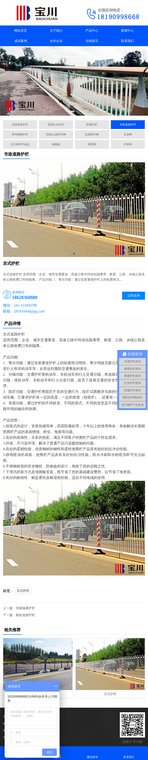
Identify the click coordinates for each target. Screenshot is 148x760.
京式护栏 (23, 590)
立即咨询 (133, 295)
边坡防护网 (92, 134)
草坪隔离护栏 (20, 134)
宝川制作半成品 (20, 144)
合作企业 (56, 41)
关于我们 (56, 30)
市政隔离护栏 (25, 608)
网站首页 (20, 30)
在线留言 (91, 41)
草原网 (92, 144)
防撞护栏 (91, 124)
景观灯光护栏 (56, 124)
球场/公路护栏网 (56, 134)
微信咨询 (92, 753)
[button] (72, 111)
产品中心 (91, 30)
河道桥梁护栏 (20, 124)
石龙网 (128, 134)
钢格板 (56, 144)
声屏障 (128, 144)
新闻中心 (127, 30)
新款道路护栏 (25, 615)
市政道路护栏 (128, 124)
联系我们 (127, 41)
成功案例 (20, 41)
